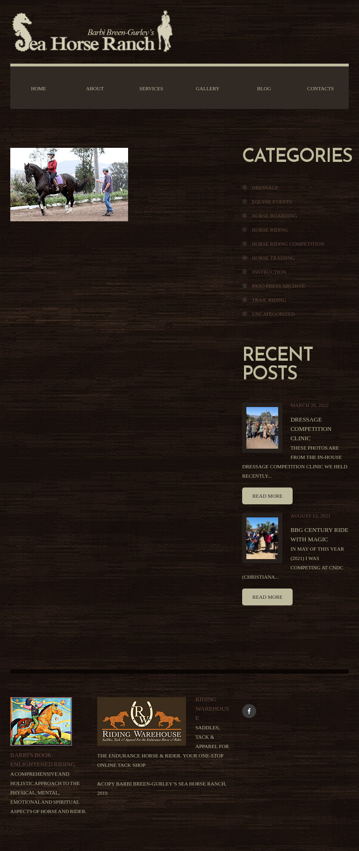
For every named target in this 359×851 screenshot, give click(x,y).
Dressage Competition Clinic (310, 429)
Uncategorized (273, 314)
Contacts (320, 88)
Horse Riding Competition (288, 244)
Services (151, 88)
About (95, 88)
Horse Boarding (274, 215)
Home (38, 88)
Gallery (208, 88)
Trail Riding (269, 300)
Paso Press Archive (278, 286)
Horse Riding (270, 230)
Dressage (265, 187)
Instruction (269, 272)
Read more (267, 496)
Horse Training (273, 258)
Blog (264, 88)
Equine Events (272, 201)
